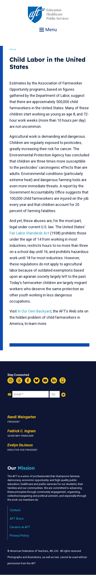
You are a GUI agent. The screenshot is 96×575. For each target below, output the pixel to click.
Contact (15, 510)
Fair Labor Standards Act (29, 233)
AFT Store (17, 518)
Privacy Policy (19, 535)
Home (12, 49)
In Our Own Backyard (34, 311)
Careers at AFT (20, 527)
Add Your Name (63, 395)
